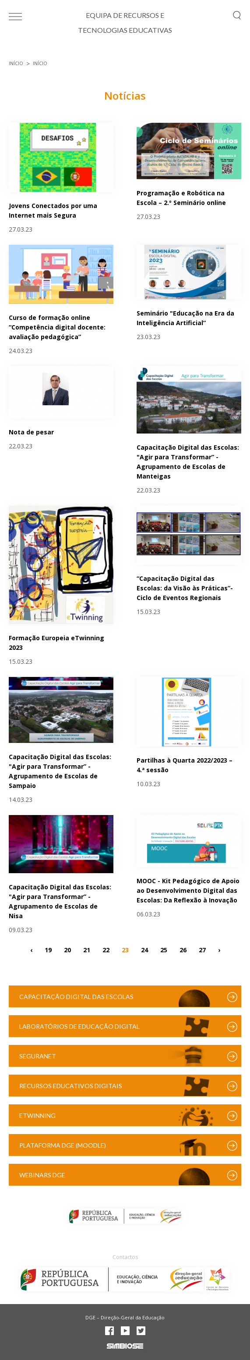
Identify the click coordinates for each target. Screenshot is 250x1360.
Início (16, 63)
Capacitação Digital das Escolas (76, 996)
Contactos (125, 1257)
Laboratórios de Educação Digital (79, 1026)
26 (183, 950)
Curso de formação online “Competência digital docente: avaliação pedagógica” (57, 327)
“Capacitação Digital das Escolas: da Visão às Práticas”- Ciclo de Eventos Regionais (185, 588)
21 (86, 950)
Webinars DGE (42, 1175)
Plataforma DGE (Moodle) (62, 1145)
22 (105, 950)
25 (163, 950)
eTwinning (37, 1115)
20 (67, 950)
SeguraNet (37, 1056)
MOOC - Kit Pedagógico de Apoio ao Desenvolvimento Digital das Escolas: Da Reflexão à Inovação (188, 890)
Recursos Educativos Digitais (70, 1085)
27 (202, 950)
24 (144, 950)
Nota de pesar (31, 432)
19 (48, 950)
